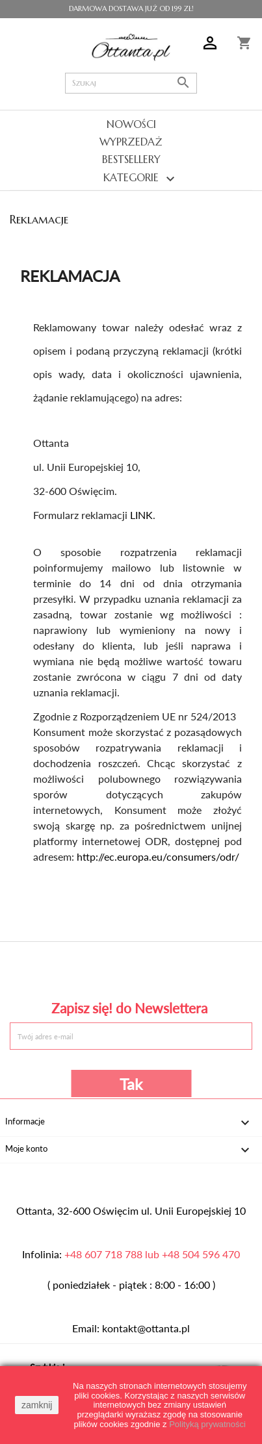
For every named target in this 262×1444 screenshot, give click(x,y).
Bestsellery (131, 159)
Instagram (206, 968)
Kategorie (131, 178)
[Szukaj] (131, 83)
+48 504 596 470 (201, 1254)
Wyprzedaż (131, 141)
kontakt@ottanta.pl (146, 1328)
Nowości (131, 124)
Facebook (55, 968)
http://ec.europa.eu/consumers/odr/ (158, 856)
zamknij (36, 1405)
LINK (141, 514)
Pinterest (131, 968)
